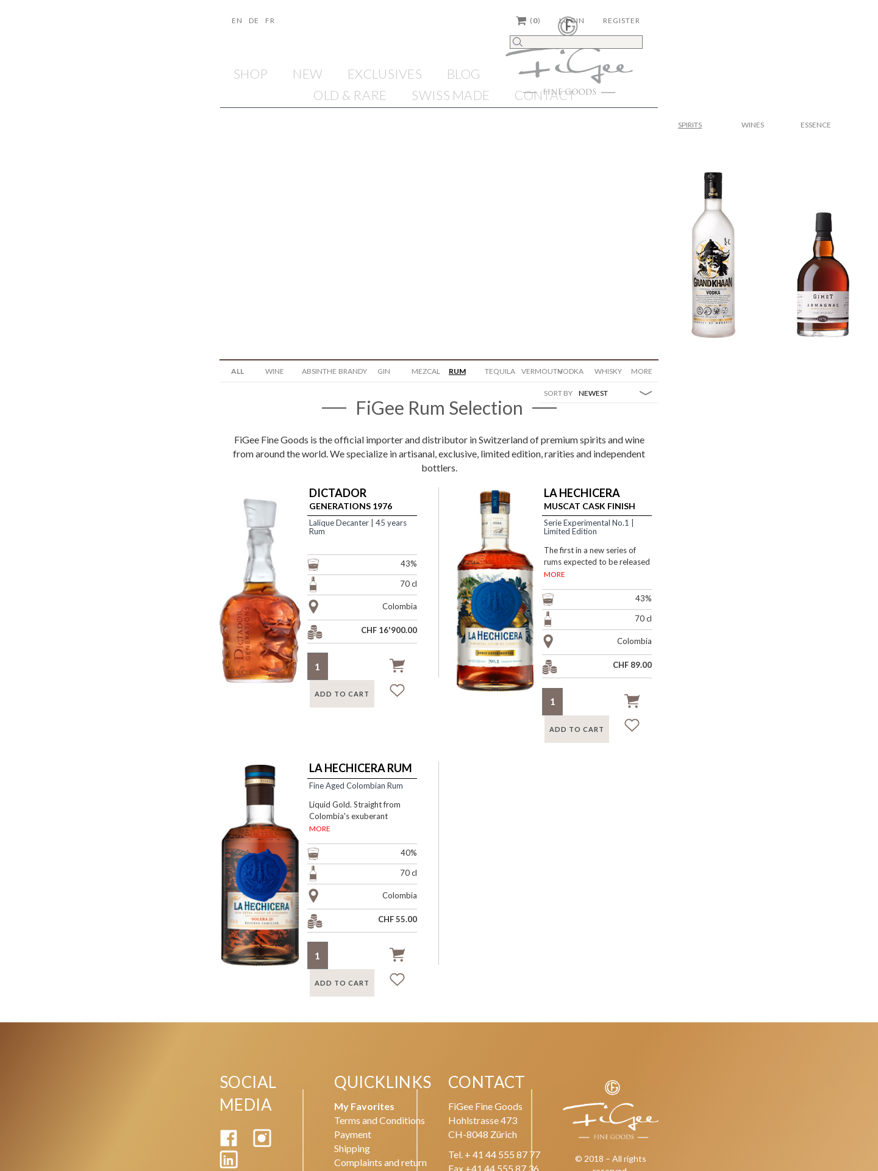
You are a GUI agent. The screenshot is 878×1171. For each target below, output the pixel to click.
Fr (270, 20)
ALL (237, 371)
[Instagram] (262, 1143)
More (641, 371)
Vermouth (535, 371)
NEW (308, 73)
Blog (463, 73)
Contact (545, 94)
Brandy (352, 371)
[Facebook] (229, 1143)
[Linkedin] (229, 1164)
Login (572, 20)
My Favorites (364, 1106)
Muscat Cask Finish (589, 499)
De (254, 20)
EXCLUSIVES (385, 73)
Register (621, 20)
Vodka (571, 371)
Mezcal (425, 371)
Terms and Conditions (379, 1120)
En (237, 20)
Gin (383, 371)
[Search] (576, 42)
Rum (457, 371)
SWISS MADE (451, 94)
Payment (352, 1134)
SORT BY (558, 393)
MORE (554, 574)
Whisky (608, 371)
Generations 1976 (350, 499)
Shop (251, 73)
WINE (274, 371)
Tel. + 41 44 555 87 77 (494, 1154)
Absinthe (315, 371)
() (528, 20)
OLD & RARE (350, 94)
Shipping (352, 1148)
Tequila (498, 371)
